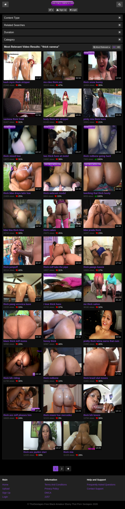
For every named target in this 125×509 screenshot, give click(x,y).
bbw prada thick (92, 230)
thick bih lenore (91, 415)
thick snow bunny (93, 82)
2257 (47, 496)
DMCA (48, 492)
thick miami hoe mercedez (57, 415)
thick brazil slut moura (95, 378)
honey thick (49, 341)
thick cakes (49, 230)
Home (5, 484)
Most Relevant (102, 47)
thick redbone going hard (97, 156)
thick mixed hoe (12, 156)
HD (118, 47)
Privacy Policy (52, 488)
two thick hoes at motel (56, 156)
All (114, 47)
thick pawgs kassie (93, 267)
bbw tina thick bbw (13, 230)
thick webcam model (54, 193)
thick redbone (50, 378)
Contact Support (95, 488)
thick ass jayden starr (35, 452)
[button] (51, 10)
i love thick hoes (52, 304)
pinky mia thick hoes (94, 119)
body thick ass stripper (55, 119)
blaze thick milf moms (15, 341)
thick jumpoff (10, 267)
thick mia (68, 452)
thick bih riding (11, 378)
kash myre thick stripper (16, 82)
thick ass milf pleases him (17, 415)
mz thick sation (91, 304)
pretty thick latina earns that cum (101, 341)
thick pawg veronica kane (17, 304)
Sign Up (61, 10)
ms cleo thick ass (52, 82)
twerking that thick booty (97, 193)
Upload (5, 488)
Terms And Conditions (56, 484)
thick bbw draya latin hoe (17, 193)
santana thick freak (13, 119)
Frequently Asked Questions (101, 484)
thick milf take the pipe (55, 267)
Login (73, 10)
